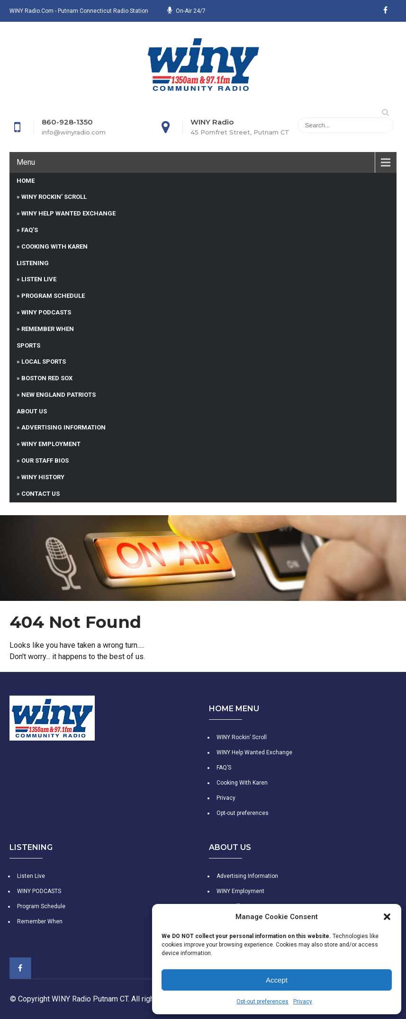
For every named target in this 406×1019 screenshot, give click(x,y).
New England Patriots (58, 394)
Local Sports (43, 361)
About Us (32, 411)
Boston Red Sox (46, 378)
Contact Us (40, 493)
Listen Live (38, 279)
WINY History (42, 477)
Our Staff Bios (45, 460)
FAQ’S (29, 229)
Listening (33, 263)
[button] (387, 916)
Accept (277, 980)
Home (26, 180)
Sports (28, 345)
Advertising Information (63, 427)
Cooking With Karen (54, 246)
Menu (26, 162)
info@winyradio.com (74, 132)
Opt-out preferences (262, 1001)
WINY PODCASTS (46, 312)
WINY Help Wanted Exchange (68, 213)
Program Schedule (53, 295)
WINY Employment (51, 443)
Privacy (302, 1001)
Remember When (47, 328)
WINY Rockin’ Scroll (54, 196)
